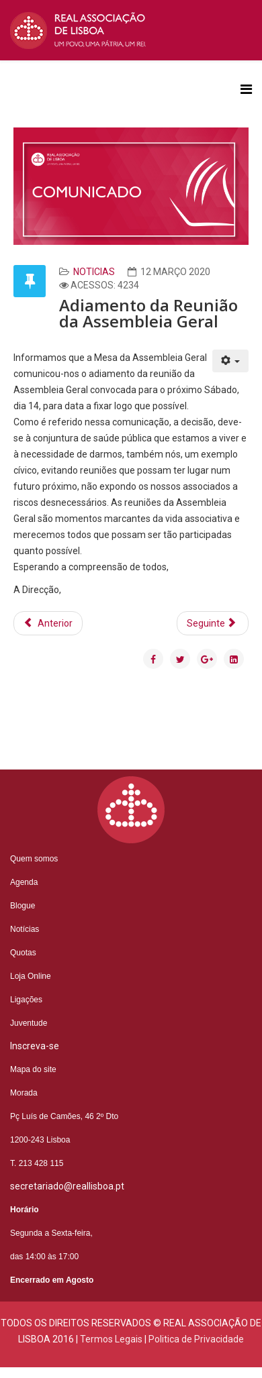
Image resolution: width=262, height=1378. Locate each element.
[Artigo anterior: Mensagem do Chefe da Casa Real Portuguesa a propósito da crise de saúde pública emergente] (48, 623)
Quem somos (34, 858)
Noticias (94, 271)
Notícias (24, 929)
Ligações (26, 999)
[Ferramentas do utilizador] (230, 361)
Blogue (22, 905)
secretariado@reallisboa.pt (67, 1186)
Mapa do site (33, 1069)
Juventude (28, 1023)
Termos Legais (111, 1339)
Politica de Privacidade (196, 1339)
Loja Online (30, 976)
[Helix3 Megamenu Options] (246, 89)
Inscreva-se (34, 1046)
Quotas (23, 952)
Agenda (24, 882)
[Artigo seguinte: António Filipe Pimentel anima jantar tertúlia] (213, 623)
